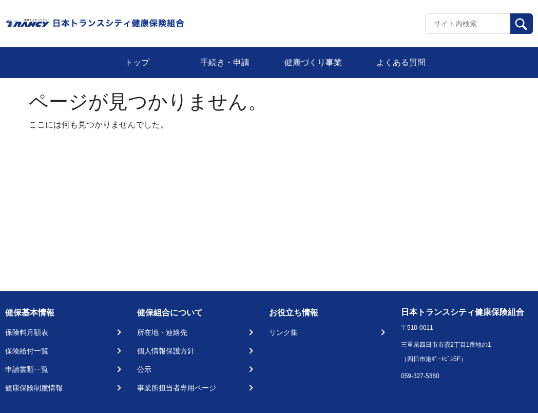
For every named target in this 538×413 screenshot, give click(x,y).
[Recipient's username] (468, 23)
